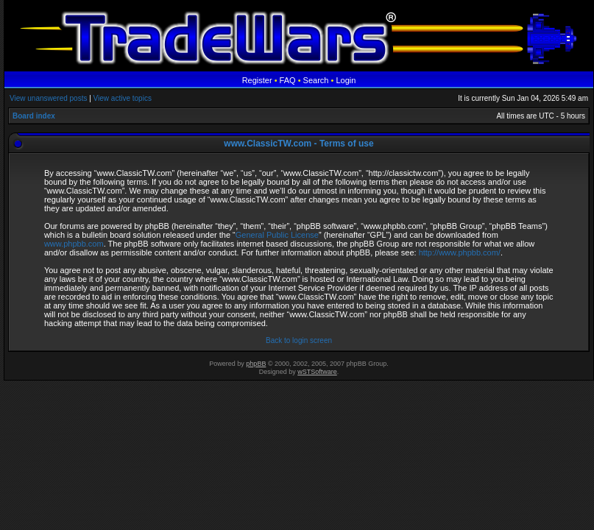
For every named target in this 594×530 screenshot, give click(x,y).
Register (257, 80)
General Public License (277, 234)
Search (316, 80)
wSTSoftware (317, 371)
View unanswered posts (48, 98)
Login (346, 80)
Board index (34, 116)
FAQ (288, 80)
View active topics (122, 98)
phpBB (256, 363)
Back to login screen (299, 340)
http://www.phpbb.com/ (460, 252)
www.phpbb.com (74, 243)
